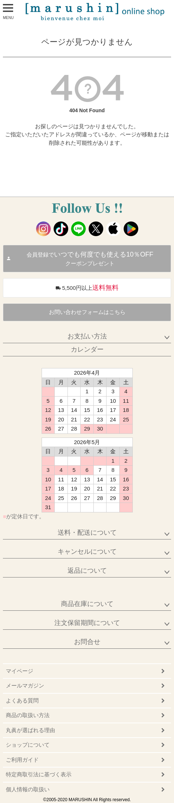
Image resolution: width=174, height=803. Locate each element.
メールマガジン (25, 685)
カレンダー (87, 349)
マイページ (19, 671)
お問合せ (87, 641)
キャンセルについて (87, 551)
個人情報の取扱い (28, 789)
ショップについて (28, 745)
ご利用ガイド (22, 760)
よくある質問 (22, 700)
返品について (87, 570)
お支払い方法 (87, 336)
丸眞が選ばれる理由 (30, 730)
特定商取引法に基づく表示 (38, 774)
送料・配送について (87, 532)
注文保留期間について (87, 622)
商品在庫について (87, 603)
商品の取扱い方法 (28, 715)
